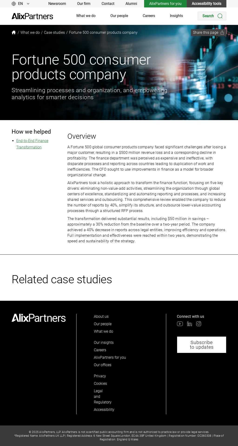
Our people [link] (119, 16)
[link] (32, 16)
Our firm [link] (83, 3)
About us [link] (101, 316)
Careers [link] (149, 16)
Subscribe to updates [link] (202, 345)
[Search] (212, 16)
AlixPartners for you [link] (165, 3)
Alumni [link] (131, 3)
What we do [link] (86, 16)
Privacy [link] (100, 376)
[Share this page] (208, 32)
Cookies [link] (100, 383)
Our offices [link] (102, 365)
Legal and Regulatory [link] (102, 396)
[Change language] (21, 3)
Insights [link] (176, 16)
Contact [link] (108, 3)
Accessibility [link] (102, 409)
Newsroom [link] (57, 3)
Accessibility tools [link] (206, 3)
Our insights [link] (104, 342)
